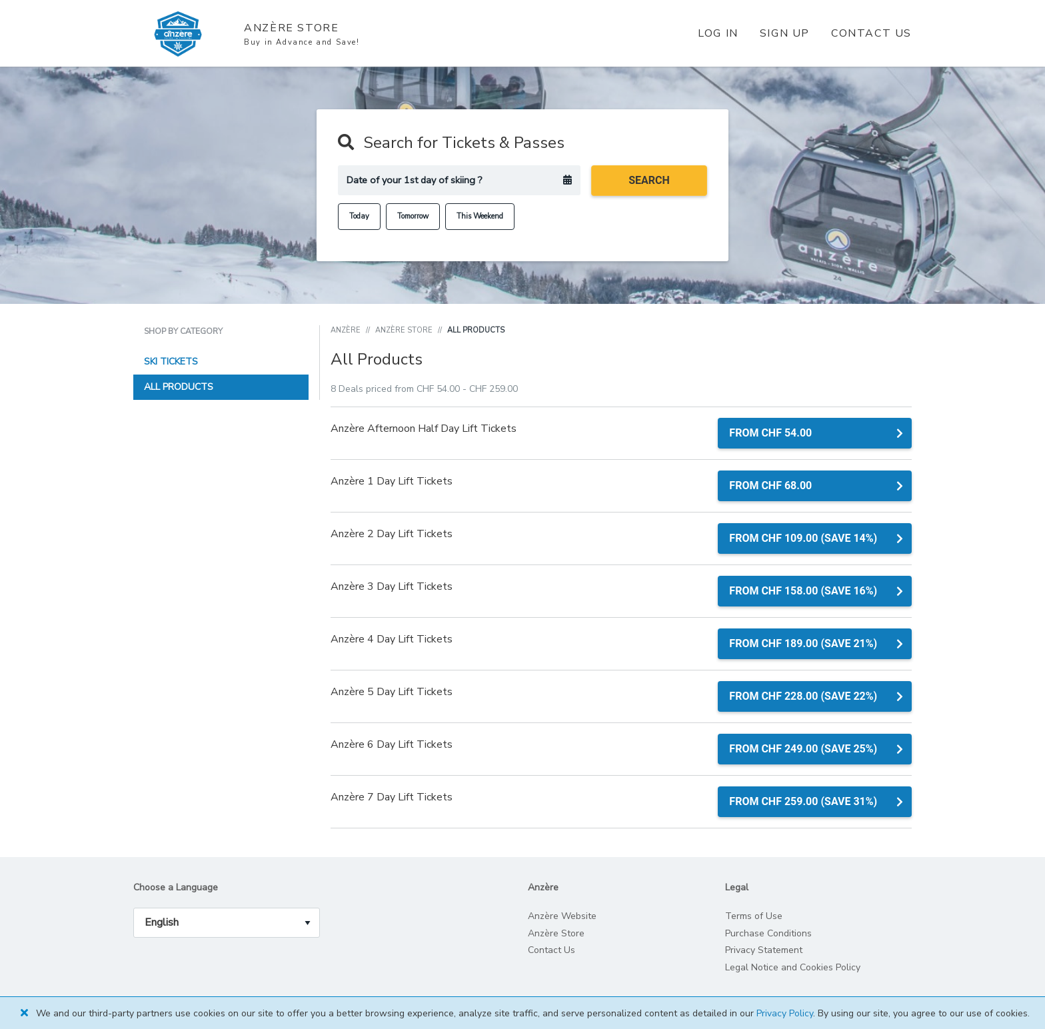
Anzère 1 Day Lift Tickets (392, 481)
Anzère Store (404, 330)
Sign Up (785, 33)
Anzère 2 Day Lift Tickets (392, 533)
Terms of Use (753, 916)
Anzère (346, 330)
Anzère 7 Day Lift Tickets (392, 797)
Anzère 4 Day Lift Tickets (392, 639)
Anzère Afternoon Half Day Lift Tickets (424, 428)
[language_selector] (226, 923)
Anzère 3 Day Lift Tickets (392, 586)
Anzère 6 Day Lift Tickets (392, 744)
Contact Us (871, 33)
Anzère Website (562, 916)
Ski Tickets (171, 361)
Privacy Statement (763, 950)
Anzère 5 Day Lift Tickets (392, 691)
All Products (178, 387)
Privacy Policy (784, 1013)
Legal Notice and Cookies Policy (792, 967)
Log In (718, 33)
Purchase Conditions (768, 933)
